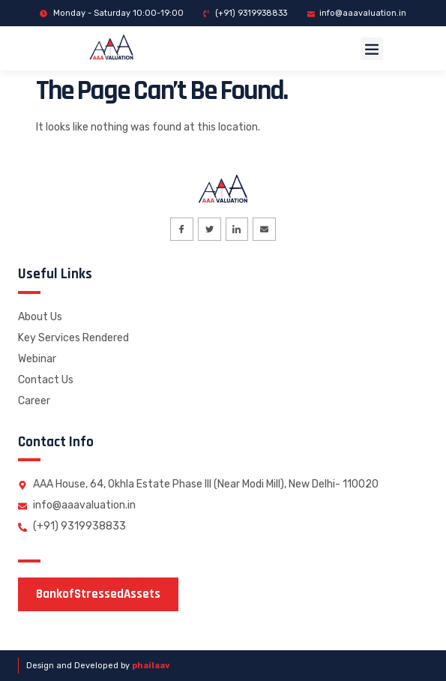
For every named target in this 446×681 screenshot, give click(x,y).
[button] (372, 49)
